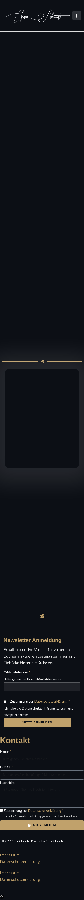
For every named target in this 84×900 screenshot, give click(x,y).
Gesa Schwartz (34, 17)
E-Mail (5, 767)
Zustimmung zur (40, 701)
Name (4, 751)
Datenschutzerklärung (51, 701)
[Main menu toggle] (77, 15)
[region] (42, 193)
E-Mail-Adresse (17, 672)
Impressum (9, 854)
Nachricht (7, 782)
